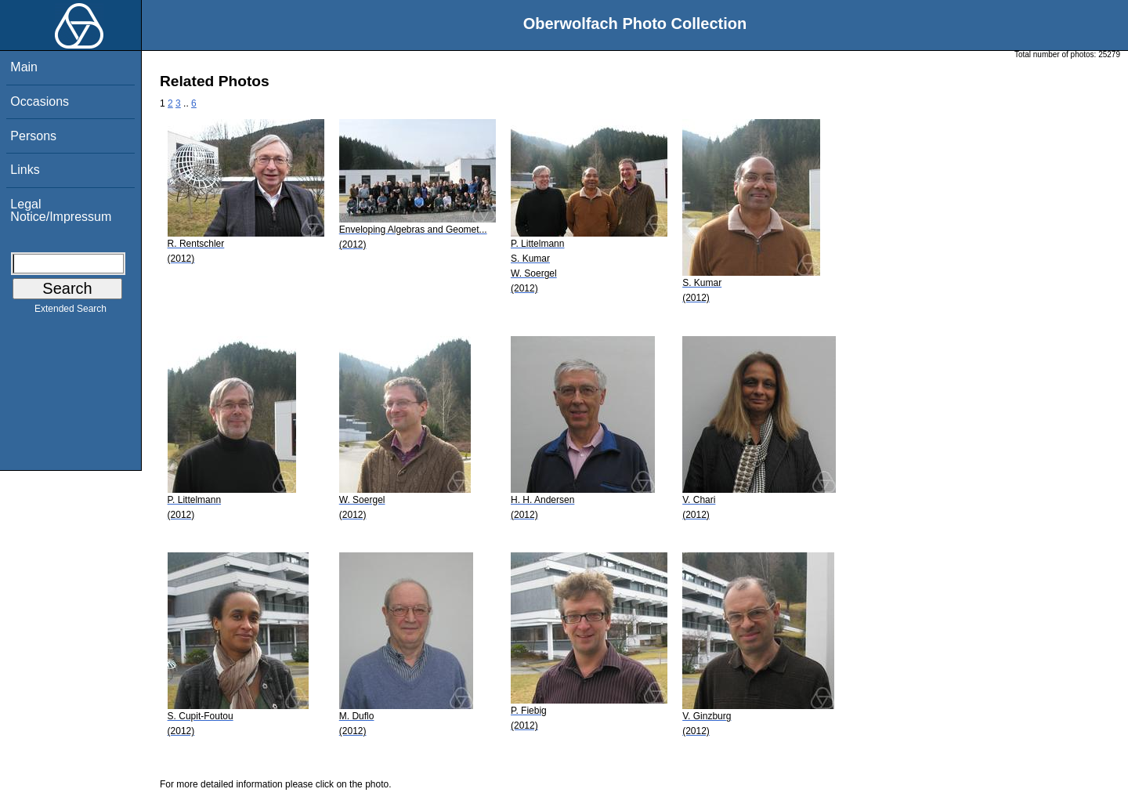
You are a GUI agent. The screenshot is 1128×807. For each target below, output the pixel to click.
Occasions (39, 101)
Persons (33, 136)
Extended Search (70, 312)
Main (24, 67)
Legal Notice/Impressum (60, 210)
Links (24, 169)
